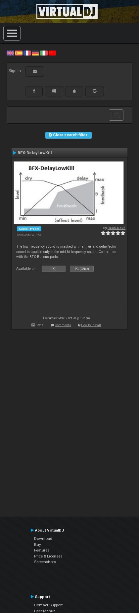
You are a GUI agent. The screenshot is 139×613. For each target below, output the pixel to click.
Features (41, 550)
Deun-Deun (116, 228)
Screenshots (45, 561)
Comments (63, 325)
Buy (37, 544)
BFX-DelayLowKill (35, 153)
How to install (91, 325)
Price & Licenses (48, 556)
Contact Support (48, 605)
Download (43, 538)
